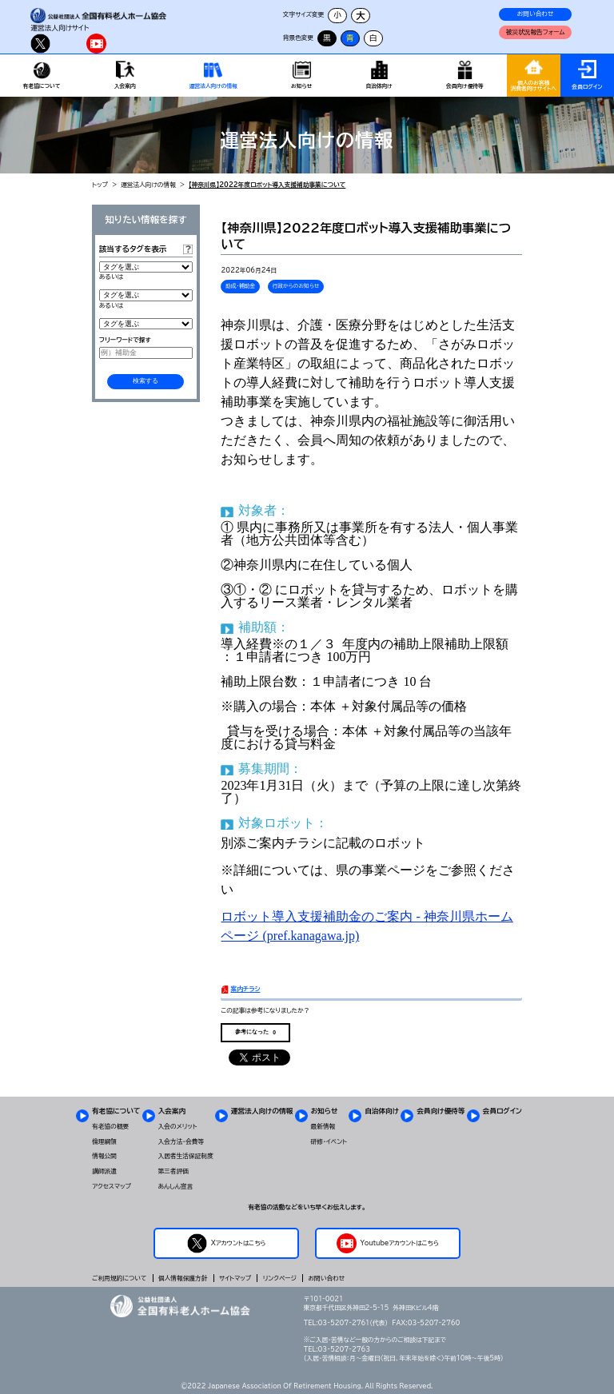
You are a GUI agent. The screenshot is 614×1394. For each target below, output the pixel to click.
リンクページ (280, 1278)
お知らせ (324, 1110)
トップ (100, 184)
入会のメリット (177, 1126)
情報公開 (104, 1156)
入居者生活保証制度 (185, 1156)
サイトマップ (235, 1278)
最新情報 (323, 1126)
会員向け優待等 (440, 1110)
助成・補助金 (240, 286)
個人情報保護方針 (182, 1278)
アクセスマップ (111, 1186)
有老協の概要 (110, 1126)
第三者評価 (173, 1171)
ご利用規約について (119, 1278)
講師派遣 (104, 1171)
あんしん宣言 (175, 1186)
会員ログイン (502, 1110)
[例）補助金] (146, 352)
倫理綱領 (104, 1141)
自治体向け (382, 1110)
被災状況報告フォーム (535, 32)
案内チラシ (245, 989)
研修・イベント (329, 1141)
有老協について (116, 1110)
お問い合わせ (535, 13)
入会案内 (172, 1110)
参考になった (255, 1032)
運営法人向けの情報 (148, 184)
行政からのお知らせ (295, 286)
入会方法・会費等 (181, 1141)
